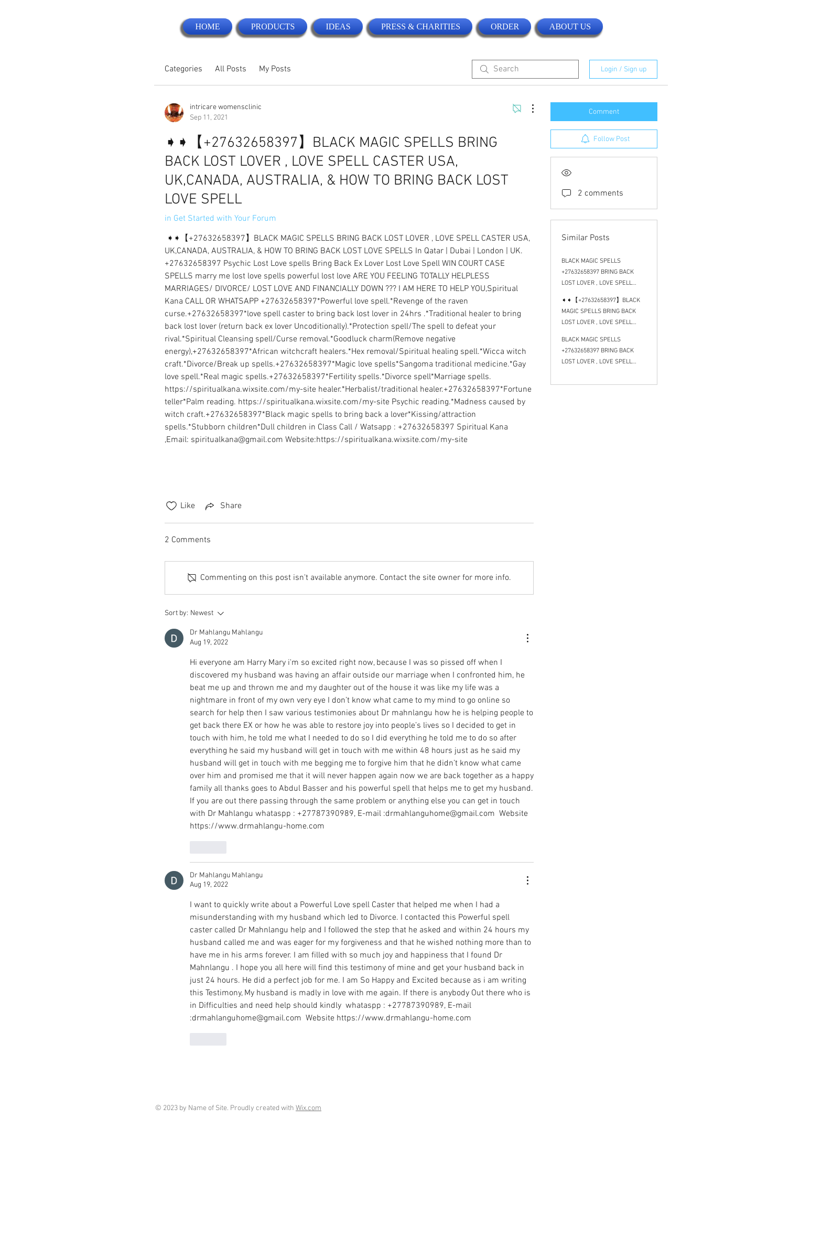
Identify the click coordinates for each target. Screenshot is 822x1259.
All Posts (230, 69)
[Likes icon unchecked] (171, 506)
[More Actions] (527, 108)
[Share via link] (222, 506)
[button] (272, 26)
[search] (525, 69)
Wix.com (308, 1108)
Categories (183, 69)
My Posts (275, 69)
